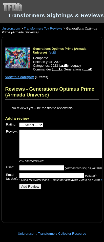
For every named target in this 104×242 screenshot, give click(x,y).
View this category (19, 77)
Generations (72, 69)
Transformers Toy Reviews (43, 28)
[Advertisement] (54, 204)
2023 (54, 65)
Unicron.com (11, 28)
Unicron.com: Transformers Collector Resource (52, 233)
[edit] (52, 52)
